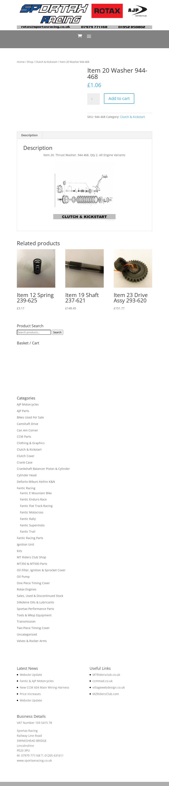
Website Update (31, 675)
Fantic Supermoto (32, 525)
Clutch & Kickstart (46, 62)
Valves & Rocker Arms (32, 641)
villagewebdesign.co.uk (109, 687)
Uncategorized (27, 634)
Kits (19, 551)
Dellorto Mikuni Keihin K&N (36, 482)
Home (21, 62)
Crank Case (24, 462)
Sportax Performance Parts (35, 609)
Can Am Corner (27, 430)
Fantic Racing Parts (30, 538)
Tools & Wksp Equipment (34, 615)
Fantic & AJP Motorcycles (37, 681)
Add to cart (119, 98)
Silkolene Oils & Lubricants (35, 602)
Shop (30, 62)
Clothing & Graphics (31, 443)
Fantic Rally (28, 519)
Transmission (26, 621)
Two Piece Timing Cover (33, 628)
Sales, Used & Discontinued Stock (40, 596)
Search (57, 332)
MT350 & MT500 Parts (32, 564)
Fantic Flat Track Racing (36, 506)
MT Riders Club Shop (31, 557)
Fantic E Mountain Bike (36, 493)
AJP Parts (23, 411)
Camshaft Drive (27, 424)
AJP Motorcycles (28, 404)
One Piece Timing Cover (33, 583)
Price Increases (30, 694)
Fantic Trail (27, 531)
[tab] (29, 135)
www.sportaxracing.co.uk (34, 760)
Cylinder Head (27, 475)
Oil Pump (23, 577)
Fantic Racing (26, 488)
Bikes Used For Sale (30, 417)
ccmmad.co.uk (102, 681)
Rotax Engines (26, 589)
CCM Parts (24, 436)
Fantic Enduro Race (33, 499)
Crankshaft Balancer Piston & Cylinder (43, 469)
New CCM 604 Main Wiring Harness (44, 687)
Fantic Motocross (31, 512)
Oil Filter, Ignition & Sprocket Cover (41, 570)
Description (29, 135)
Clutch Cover (26, 456)
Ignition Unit (25, 544)
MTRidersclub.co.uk (106, 675)
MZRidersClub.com (106, 694)
